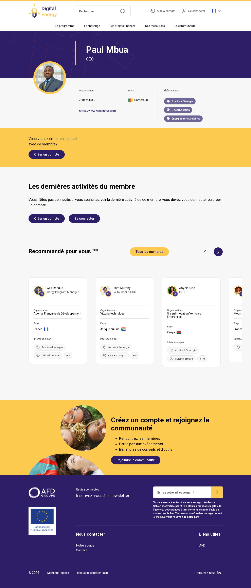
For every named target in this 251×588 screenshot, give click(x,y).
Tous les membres (149, 252)
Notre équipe (85, 545)
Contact (81, 550)
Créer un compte (46, 154)
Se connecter (84, 218)
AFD (202, 545)
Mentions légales (58, 572)
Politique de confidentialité (92, 572)
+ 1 (68, 355)
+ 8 (135, 355)
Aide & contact (162, 10)
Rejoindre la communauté (136, 460)
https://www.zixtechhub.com (97, 110)
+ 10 (202, 358)
